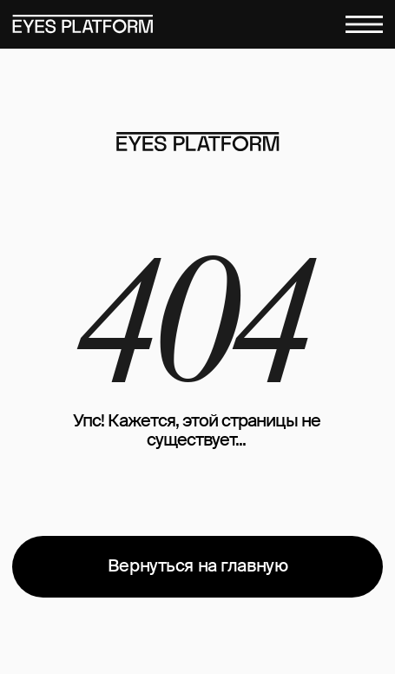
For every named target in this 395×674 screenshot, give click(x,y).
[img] (197, 142)
